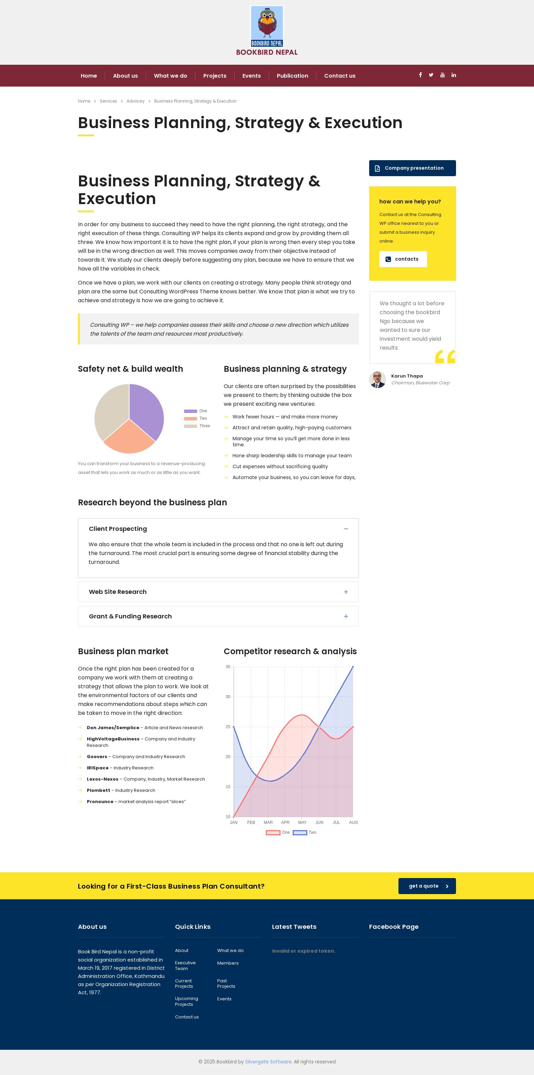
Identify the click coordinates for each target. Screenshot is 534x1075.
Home (89, 76)
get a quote (429, 885)
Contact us (340, 76)
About (181, 950)
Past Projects (226, 983)
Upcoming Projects (186, 1001)
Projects (214, 76)
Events (251, 76)
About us (125, 76)
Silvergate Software (268, 1061)
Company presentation (409, 168)
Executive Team (185, 965)
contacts (402, 259)
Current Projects (184, 983)
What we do (170, 76)
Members (228, 963)
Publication (292, 76)
